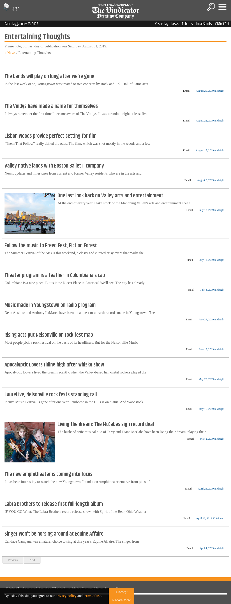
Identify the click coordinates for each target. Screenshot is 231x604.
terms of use (92, 596)
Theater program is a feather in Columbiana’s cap (55, 275)
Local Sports (204, 24)
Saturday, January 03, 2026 (21, 24)
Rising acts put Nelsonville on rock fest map (49, 335)
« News (10, 53)
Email (186, 90)
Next (32, 560)
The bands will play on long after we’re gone (49, 76)
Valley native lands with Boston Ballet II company (54, 166)
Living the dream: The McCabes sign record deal (106, 424)
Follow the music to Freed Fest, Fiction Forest (51, 245)
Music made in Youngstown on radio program (50, 305)
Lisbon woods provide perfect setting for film (51, 136)
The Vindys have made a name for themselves (51, 106)
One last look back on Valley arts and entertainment (110, 195)
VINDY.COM (222, 24)
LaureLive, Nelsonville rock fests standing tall (51, 394)
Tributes (187, 24)
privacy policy (66, 596)
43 (11, 9)
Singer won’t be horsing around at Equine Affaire (54, 534)
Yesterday (161, 24)
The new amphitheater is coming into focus (48, 474)
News (175, 24)
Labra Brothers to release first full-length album (54, 504)
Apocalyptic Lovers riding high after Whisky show (54, 365)
